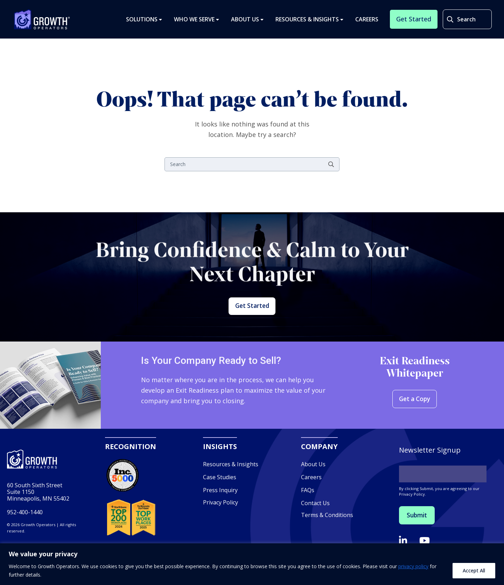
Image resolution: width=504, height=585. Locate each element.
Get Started (252, 316)
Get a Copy (414, 418)
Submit (419, 534)
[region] (252, 564)
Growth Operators (42, 23)
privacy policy (413, 566)
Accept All (474, 570)
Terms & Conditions (327, 534)
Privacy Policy (220, 521)
